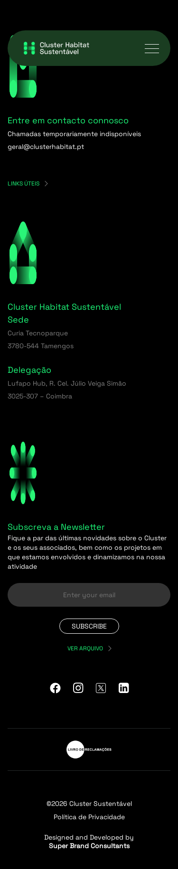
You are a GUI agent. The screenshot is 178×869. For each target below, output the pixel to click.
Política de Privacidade (89, 817)
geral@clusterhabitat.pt (46, 146)
